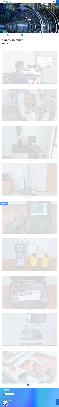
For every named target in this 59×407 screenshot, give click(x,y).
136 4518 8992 (9, 394)
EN (54, 1)
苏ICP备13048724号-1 (10, 399)
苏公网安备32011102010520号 (8, 400)
